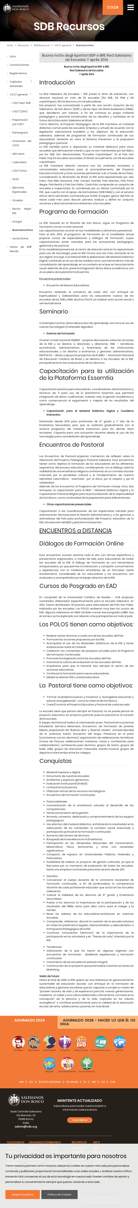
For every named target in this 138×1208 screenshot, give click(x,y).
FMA (112, 1082)
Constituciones (19, 65)
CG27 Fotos (19, 170)
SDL (31, 1082)
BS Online (72, 1082)
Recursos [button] (79, 1142)
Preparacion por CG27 (20, 122)
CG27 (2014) (19, 111)
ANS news (18, 154)
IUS (103, 1082)
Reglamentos (18, 73)
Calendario (19, 162)
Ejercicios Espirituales (19, 190)
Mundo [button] (55, 1142)
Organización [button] (40, 1142)
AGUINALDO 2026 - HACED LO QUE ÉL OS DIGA (97, 1022)
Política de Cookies (59, 1194)
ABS (94, 1082)
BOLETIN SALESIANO (50, 1082)
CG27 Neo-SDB (21, 103)
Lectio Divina (20, 238)
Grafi (15, 179)
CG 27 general (18, 94)
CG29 (113, 7)
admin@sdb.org (26, 1126)
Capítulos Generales (16, 84)
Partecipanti (20, 132)
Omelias (17, 200)
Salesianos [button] (15, 1142)
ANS (21, 1082)
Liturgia (17, 221)
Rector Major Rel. (21, 211)
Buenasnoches (22, 230)
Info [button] (96, 1142)
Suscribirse (79, 1120)
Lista (13, 56)
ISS (85, 1082)
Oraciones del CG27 (21, 143)
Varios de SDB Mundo (20, 249)
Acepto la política (23, 1194)
